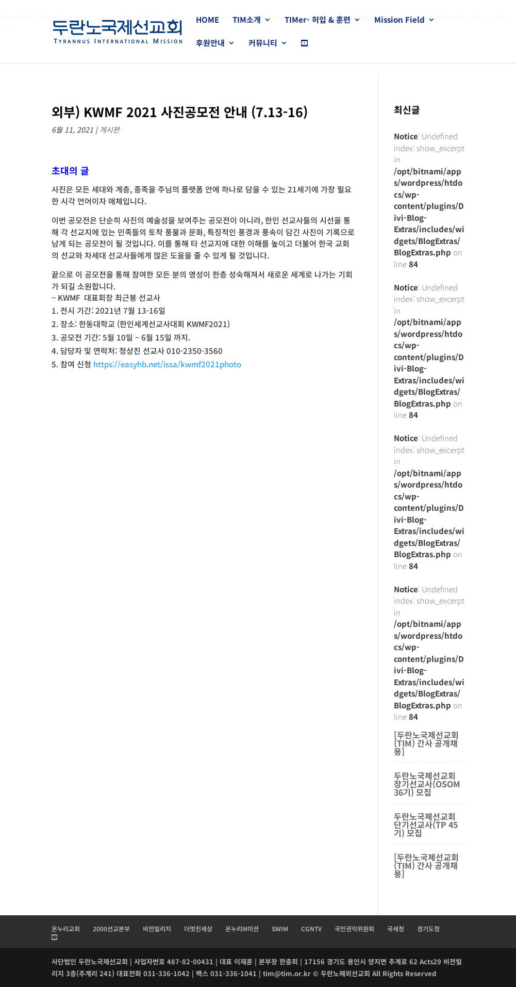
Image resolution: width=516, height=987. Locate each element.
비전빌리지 (157, 928)
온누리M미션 (242, 928)
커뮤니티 (262, 43)
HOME (207, 20)
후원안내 (210, 43)
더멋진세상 (198, 928)
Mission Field (399, 20)
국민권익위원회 (354, 928)
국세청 (395, 928)
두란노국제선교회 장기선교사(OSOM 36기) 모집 (427, 783)
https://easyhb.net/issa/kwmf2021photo (167, 364)
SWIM (280, 928)
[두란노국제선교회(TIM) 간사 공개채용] (426, 743)
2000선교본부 (111, 928)
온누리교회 (66, 928)
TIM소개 (246, 20)
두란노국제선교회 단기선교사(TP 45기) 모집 (426, 824)
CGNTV (311, 928)
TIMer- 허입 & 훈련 (318, 20)
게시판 (109, 129)
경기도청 (428, 928)
